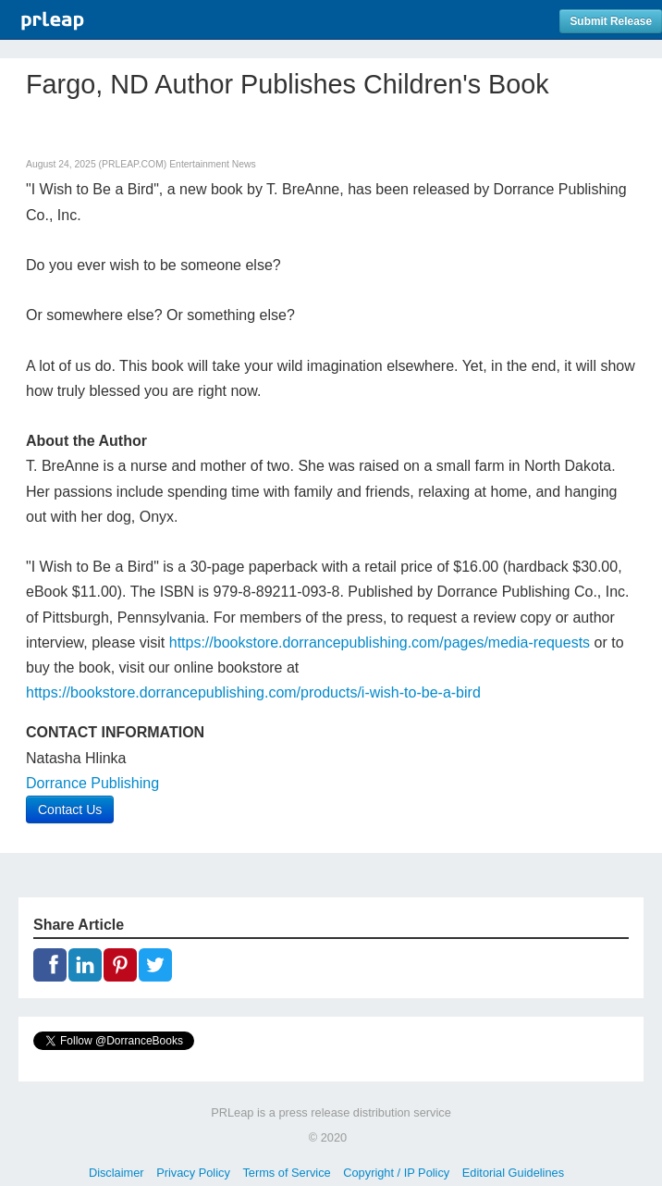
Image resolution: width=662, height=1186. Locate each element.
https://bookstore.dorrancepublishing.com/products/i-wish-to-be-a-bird (253, 692)
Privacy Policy (193, 1173)
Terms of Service (286, 1173)
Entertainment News (212, 164)
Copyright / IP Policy (396, 1173)
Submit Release (611, 21)
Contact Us (70, 809)
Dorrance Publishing (92, 783)
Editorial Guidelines (513, 1173)
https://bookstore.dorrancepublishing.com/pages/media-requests (379, 642)
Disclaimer (116, 1173)
